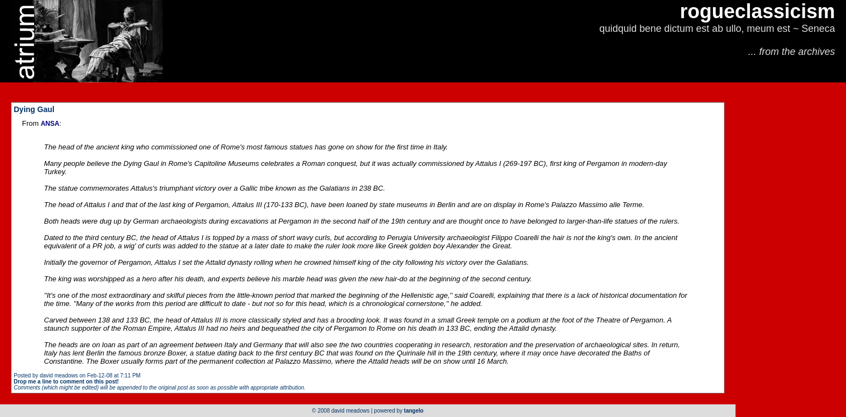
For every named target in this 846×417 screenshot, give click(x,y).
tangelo (414, 411)
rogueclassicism (757, 11)
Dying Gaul (34, 109)
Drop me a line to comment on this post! (66, 382)
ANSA (50, 123)
